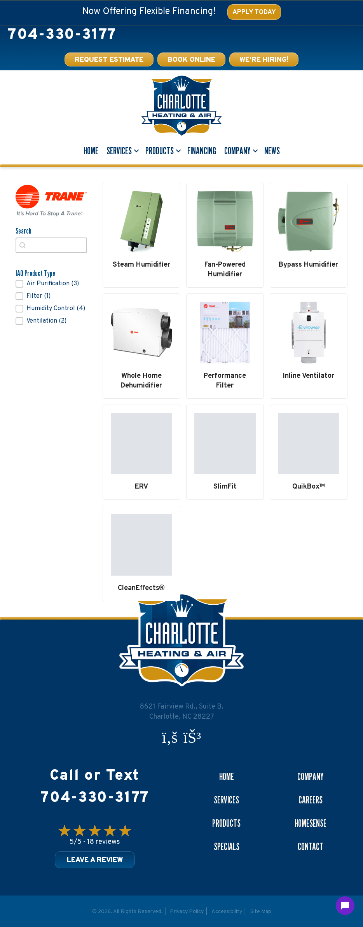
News (272, 151)
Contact (310, 846)
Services (119, 151)
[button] (51, 284)
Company (237, 151)
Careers (310, 800)
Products (159, 151)
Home (91, 151)
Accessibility (226, 911)
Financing (201, 151)
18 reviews (103, 842)
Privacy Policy (187, 911)
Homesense (310, 823)
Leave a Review (95, 860)
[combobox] (51, 245)
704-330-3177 (62, 35)
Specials (226, 846)
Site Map (260, 911)
